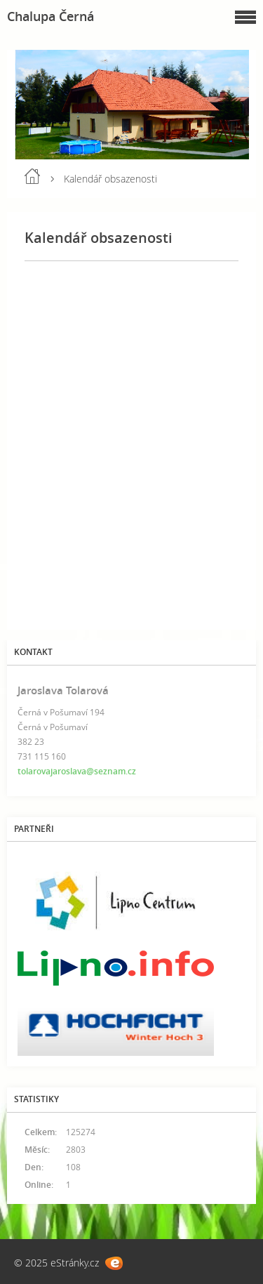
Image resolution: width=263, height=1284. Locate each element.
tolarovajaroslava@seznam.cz (77, 771)
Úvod (32, 176)
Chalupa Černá (50, 16)
